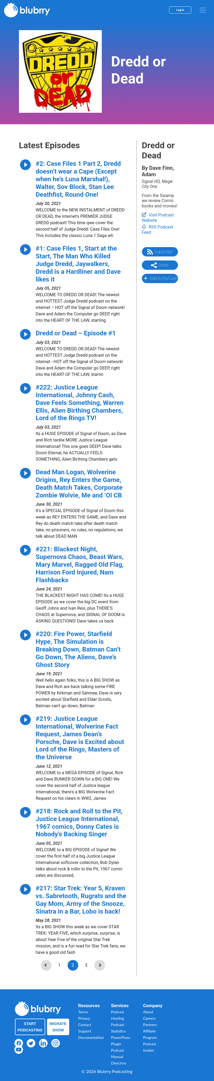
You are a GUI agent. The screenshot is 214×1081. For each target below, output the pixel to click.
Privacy (84, 1018)
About (148, 1012)
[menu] (203, 10)
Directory (119, 1063)
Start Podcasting (30, 1027)
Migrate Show (58, 1027)
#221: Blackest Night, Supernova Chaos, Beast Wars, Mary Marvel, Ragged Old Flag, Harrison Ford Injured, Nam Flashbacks (80, 564)
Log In (180, 10)
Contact (84, 1024)
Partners (150, 1024)
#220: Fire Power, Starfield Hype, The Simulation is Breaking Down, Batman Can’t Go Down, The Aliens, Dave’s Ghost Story (78, 649)
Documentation (91, 1037)
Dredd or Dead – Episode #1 (76, 333)
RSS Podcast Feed (157, 229)
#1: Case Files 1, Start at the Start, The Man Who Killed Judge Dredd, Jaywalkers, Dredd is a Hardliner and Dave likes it (78, 264)
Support (84, 1031)
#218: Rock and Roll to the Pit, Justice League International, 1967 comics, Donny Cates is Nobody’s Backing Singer (79, 822)
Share (160, 265)
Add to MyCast (160, 278)
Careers (149, 1018)
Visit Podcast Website (158, 217)
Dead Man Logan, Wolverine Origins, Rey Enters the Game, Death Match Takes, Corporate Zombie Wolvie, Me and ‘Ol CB (79, 483)
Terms (83, 1012)
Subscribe (159, 252)
